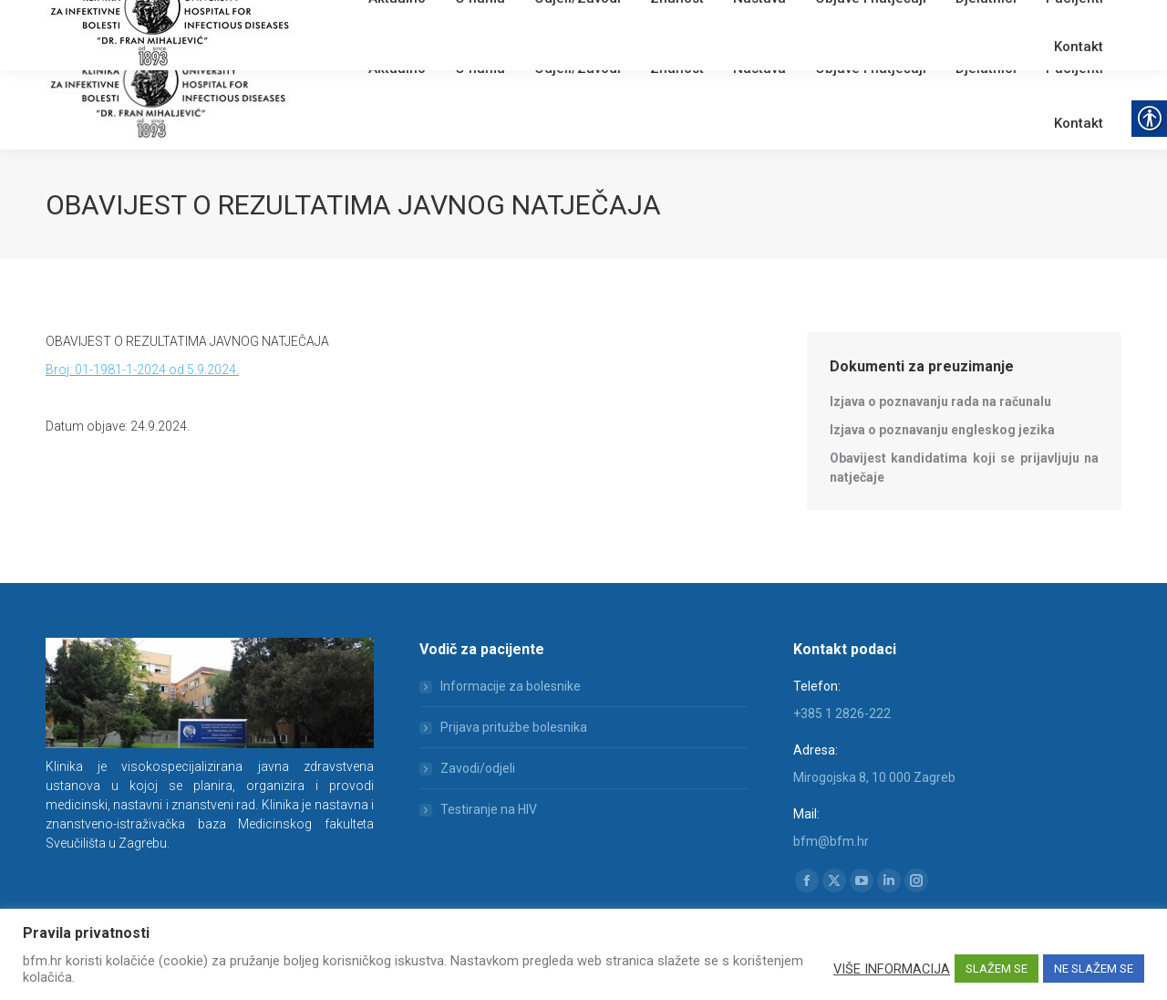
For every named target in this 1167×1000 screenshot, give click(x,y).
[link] (315, 22)
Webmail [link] (355, 22)
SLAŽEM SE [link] (997, 968)
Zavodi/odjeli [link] (477, 768)
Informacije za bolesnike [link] (510, 686)
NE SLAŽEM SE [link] (1093, 968)
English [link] (406, 22)
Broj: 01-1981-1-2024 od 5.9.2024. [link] (142, 369)
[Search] (1012, 20)
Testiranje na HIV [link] (488, 809)
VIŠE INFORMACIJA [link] (891, 969)
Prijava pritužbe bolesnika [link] (513, 727)
